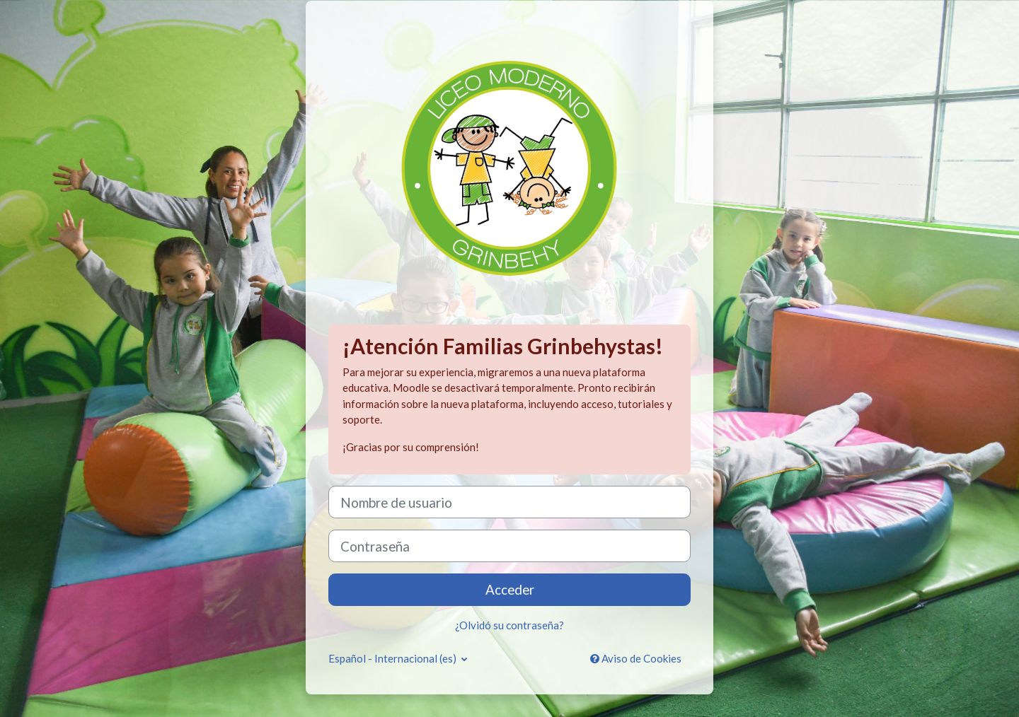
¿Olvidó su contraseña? (509, 625)
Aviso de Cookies (635, 658)
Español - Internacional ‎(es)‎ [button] (393, 658)
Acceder (509, 589)
